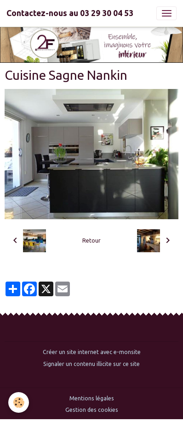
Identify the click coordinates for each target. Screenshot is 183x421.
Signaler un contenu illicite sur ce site (91, 364)
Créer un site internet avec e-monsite (92, 352)
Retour (91, 241)
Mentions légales (91, 398)
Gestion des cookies (91, 410)
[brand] (69, 13)
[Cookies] (18, 402)
